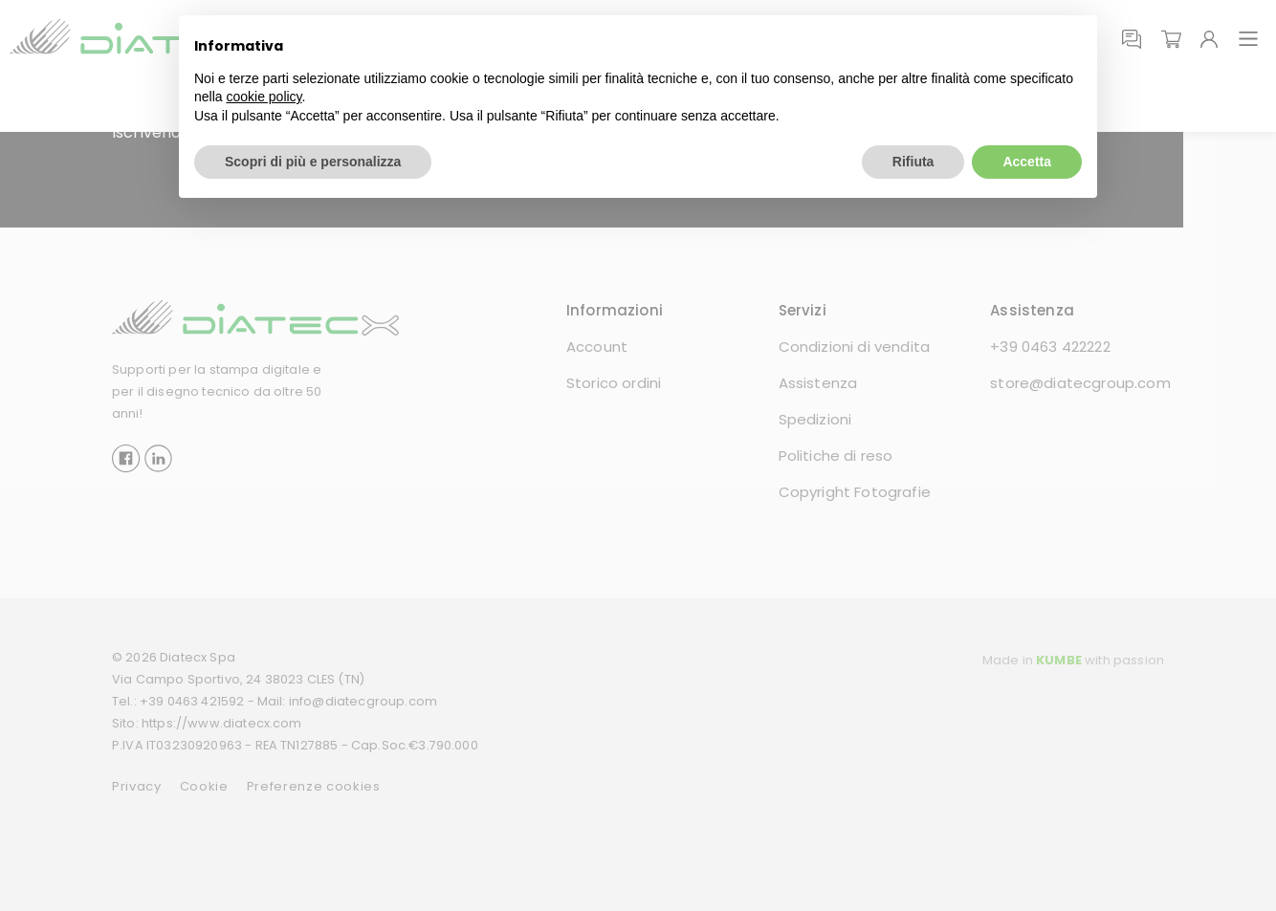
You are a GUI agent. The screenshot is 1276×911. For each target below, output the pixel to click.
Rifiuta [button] (913, 161)
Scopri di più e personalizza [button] (313, 161)
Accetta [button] (1026, 161)
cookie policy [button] (263, 96)
